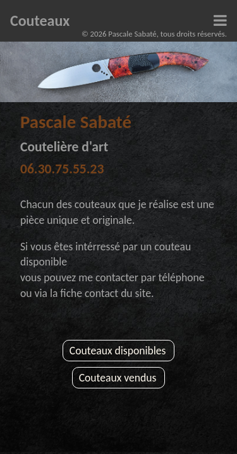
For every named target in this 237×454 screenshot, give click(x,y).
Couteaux (40, 20)
